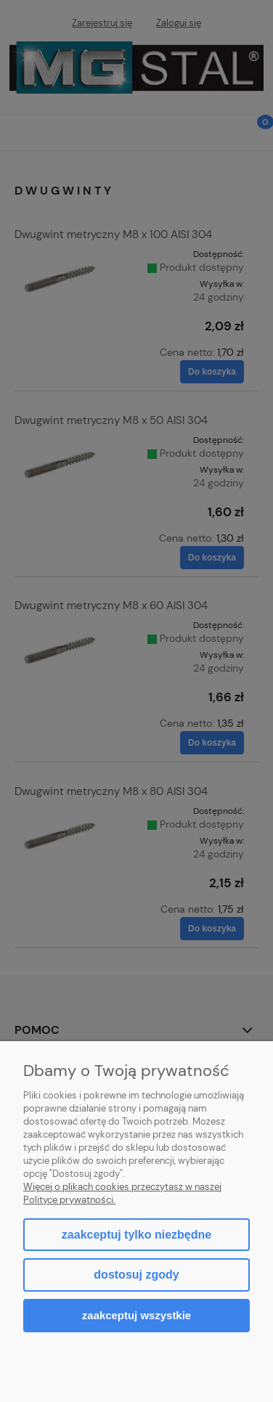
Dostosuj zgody (136, 1274)
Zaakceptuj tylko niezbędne (136, 1234)
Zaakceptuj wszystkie (136, 1315)
